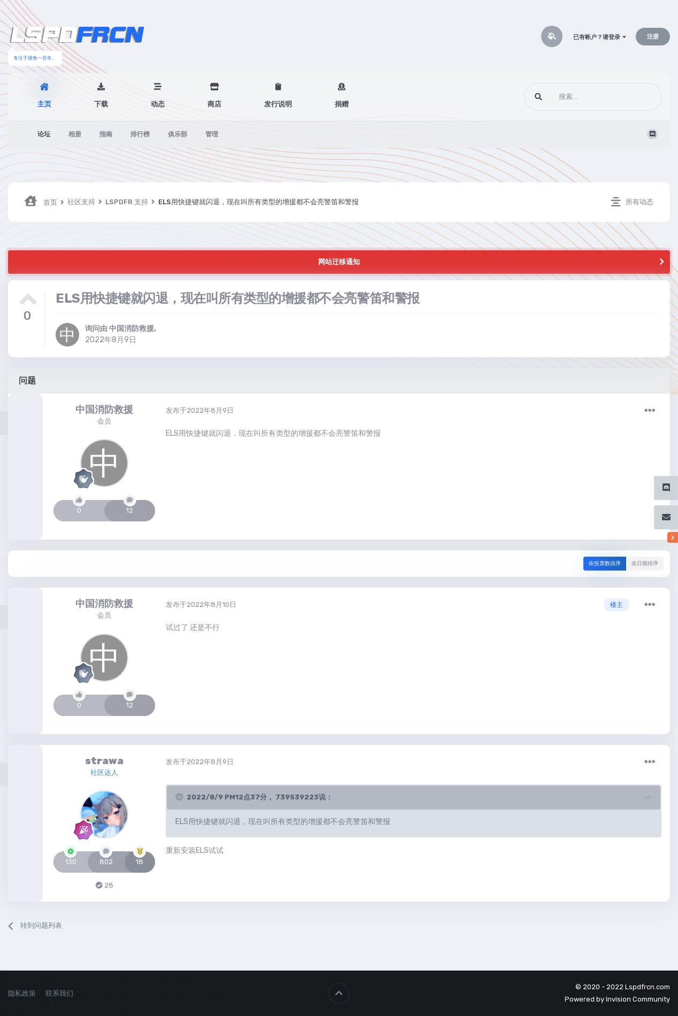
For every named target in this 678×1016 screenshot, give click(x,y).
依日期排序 (644, 563)
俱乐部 (177, 134)
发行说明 (278, 104)
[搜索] (573, 97)
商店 (214, 104)
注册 (653, 36)
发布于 (200, 410)
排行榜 (140, 134)
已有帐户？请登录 (599, 37)
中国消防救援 (131, 328)
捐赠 (342, 104)
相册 (74, 134)
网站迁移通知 (339, 262)
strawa (104, 761)
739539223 (297, 797)
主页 (44, 104)
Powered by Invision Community (617, 999)
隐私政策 (22, 993)
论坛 (43, 134)
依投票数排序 (605, 563)
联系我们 (59, 993)
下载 (101, 104)
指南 (105, 134)
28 (104, 885)
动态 (158, 104)
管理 (211, 134)
